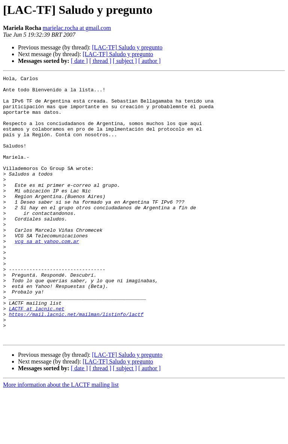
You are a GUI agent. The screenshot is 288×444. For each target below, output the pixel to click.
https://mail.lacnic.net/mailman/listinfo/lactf (76, 362)
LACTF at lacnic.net (36, 355)
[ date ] (79, 61)
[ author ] (149, 61)
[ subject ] (125, 61)
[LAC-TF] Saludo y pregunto (127, 47)
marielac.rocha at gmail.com (77, 28)
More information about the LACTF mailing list (60, 437)
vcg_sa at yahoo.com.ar (47, 274)
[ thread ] (100, 61)
